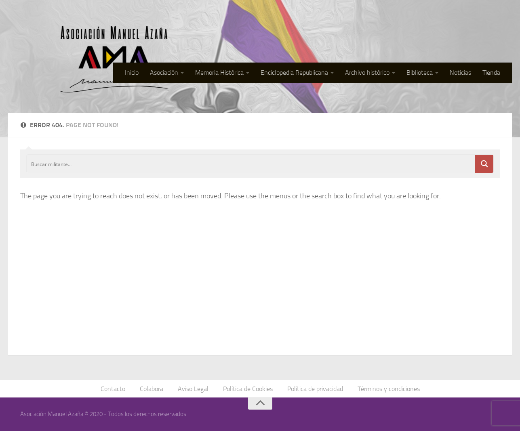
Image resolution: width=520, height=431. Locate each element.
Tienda (491, 72)
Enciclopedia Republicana (294, 72)
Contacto (113, 389)
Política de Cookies (248, 389)
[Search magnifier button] (484, 164)
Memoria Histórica (219, 72)
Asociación (164, 72)
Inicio (132, 72)
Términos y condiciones (389, 389)
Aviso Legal (193, 389)
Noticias (460, 72)
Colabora (151, 389)
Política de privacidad (315, 389)
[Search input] (251, 163)
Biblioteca (419, 72)
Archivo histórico (367, 72)
